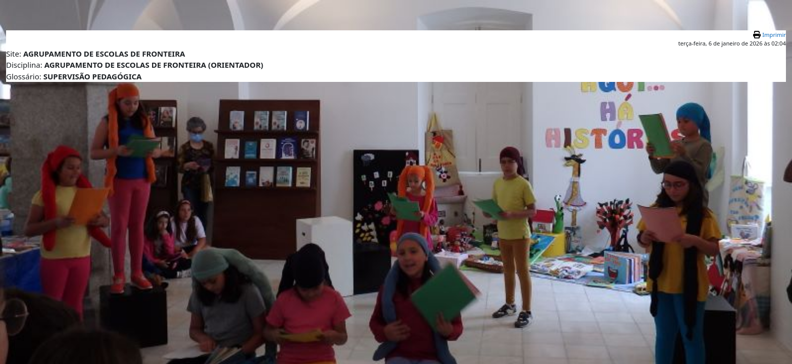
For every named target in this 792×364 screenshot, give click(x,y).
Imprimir (774, 34)
